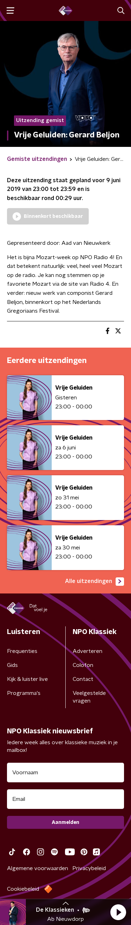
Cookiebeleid (23, 889)
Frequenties (22, 651)
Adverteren (87, 651)
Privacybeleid (89, 868)
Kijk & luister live (27, 679)
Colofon (83, 665)
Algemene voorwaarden (37, 868)
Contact (83, 679)
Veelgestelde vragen (89, 697)
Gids (12, 665)
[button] (118, 912)
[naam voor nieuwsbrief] (65, 772)
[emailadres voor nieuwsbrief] (65, 799)
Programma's (24, 693)
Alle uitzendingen (94, 581)
